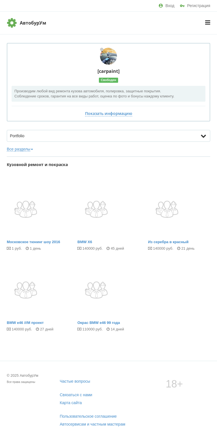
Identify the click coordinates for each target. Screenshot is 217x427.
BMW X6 (108, 217)
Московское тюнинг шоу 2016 (38, 217)
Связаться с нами (76, 395)
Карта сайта (71, 402)
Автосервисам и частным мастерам (92, 424)
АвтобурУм (33, 22)
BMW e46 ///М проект (38, 298)
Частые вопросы (75, 381)
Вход (166, 5)
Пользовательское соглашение (88, 416)
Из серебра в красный (179, 217)
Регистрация (195, 5)
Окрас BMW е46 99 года (108, 298)
